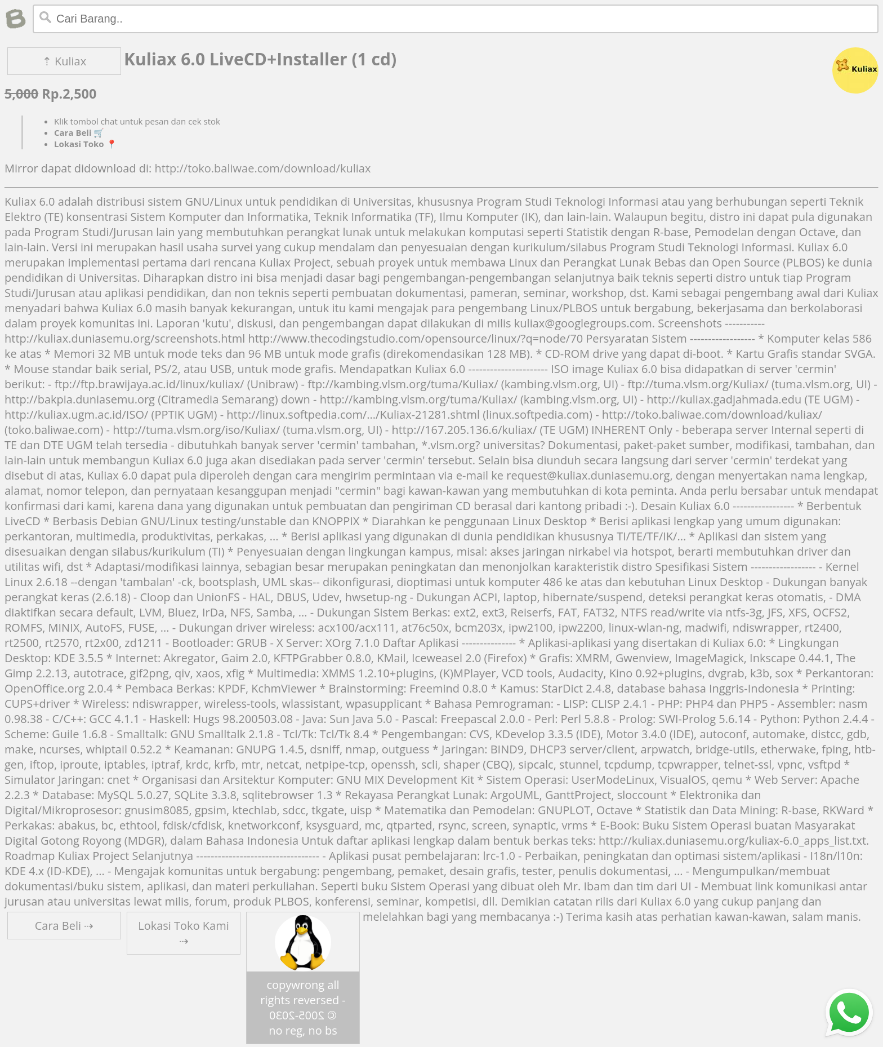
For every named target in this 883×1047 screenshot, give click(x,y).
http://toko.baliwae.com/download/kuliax (262, 168)
